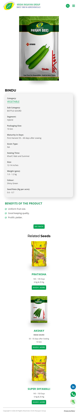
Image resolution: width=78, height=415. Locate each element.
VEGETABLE (13, 101)
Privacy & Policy (69, 411)
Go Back (39, 227)
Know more (39, 288)
